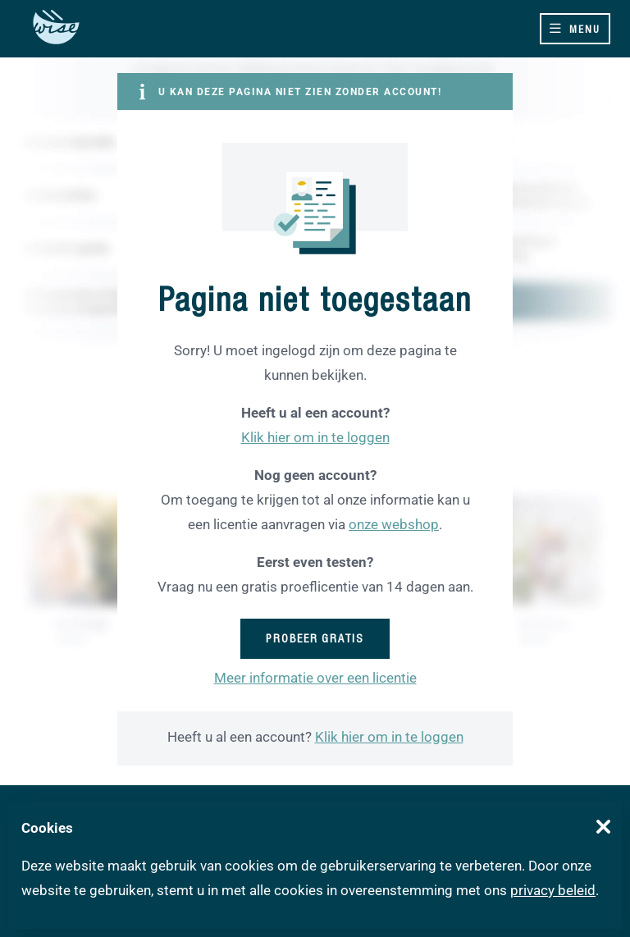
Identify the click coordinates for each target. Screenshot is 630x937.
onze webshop (394, 524)
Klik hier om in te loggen (315, 437)
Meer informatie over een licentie (315, 678)
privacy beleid (553, 890)
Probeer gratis (315, 638)
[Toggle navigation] (575, 28)
